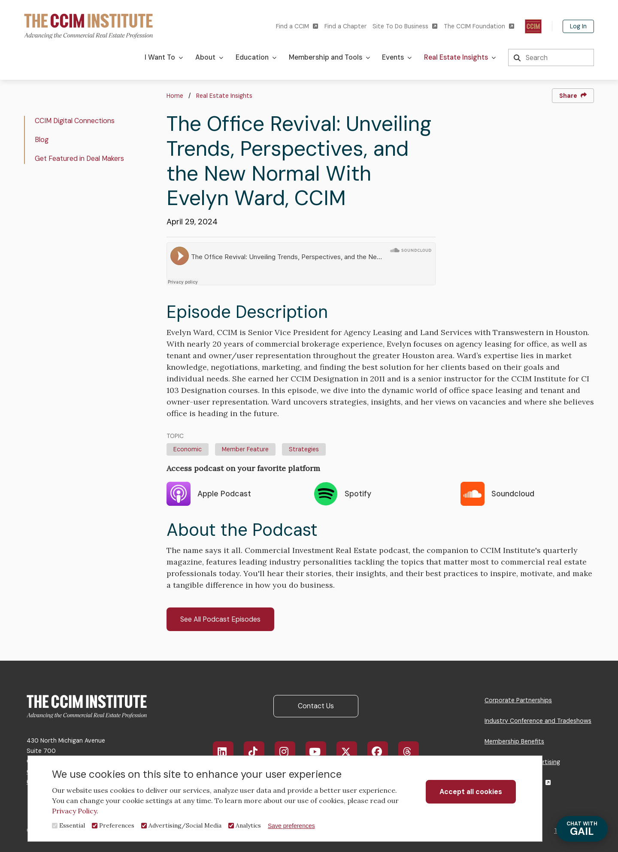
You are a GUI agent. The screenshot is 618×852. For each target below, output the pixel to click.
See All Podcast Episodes (220, 619)
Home (175, 96)
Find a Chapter (345, 26)
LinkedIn (227, 751)
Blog (41, 139)
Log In (578, 26)
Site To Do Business (405, 26)
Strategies (304, 449)
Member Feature (245, 449)
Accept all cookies (470, 791)
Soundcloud (497, 494)
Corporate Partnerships (518, 700)
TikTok (258, 751)
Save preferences (291, 825)
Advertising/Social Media (184, 825)
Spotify (342, 494)
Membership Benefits (514, 741)
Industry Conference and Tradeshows (538, 721)
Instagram (289, 751)
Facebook (382, 751)
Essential (72, 825)
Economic (187, 449)
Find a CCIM (297, 26)
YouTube (321, 751)
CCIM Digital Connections (75, 120)
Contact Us (316, 705)
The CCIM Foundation (479, 26)
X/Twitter (351, 751)
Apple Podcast (209, 494)
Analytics (248, 825)
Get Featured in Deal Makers (79, 158)
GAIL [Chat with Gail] (581, 829)
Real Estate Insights (224, 96)
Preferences (116, 825)
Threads (413, 751)
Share (573, 96)
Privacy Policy (74, 811)
